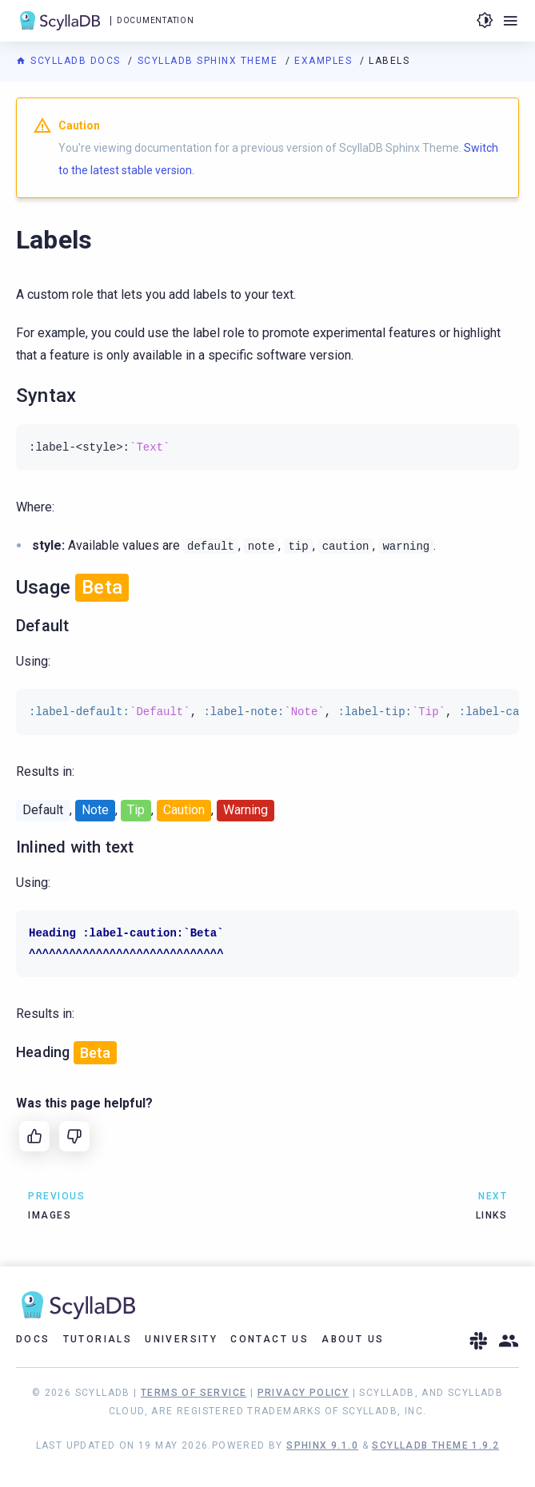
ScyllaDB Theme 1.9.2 (435, 1445)
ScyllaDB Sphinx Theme (209, 60)
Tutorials (98, 1339)
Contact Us (269, 1339)
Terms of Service (193, 1392)
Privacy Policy (303, 1392)
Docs (33, 1339)
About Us (352, 1339)
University (181, 1339)
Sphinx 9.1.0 (322, 1445)
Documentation (155, 20)
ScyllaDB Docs (70, 60)
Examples (325, 60)
